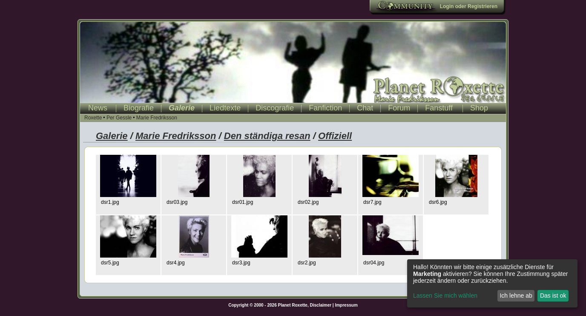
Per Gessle (119, 118)
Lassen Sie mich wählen (445, 295)
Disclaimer (321, 305)
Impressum (346, 305)
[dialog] (492, 283)
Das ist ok (553, 295)
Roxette (93, 118)
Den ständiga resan (267, 135)
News (97, 108)
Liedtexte (225, 108)
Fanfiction (325, 108)
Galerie (182, 108)
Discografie (275, 108)
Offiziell (335, 135)
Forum (399, 108)
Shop (479, 108)
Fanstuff (439, 108)
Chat (365, 108)
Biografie (139, 108)
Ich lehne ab (516, 295)
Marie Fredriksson (156, 118)
